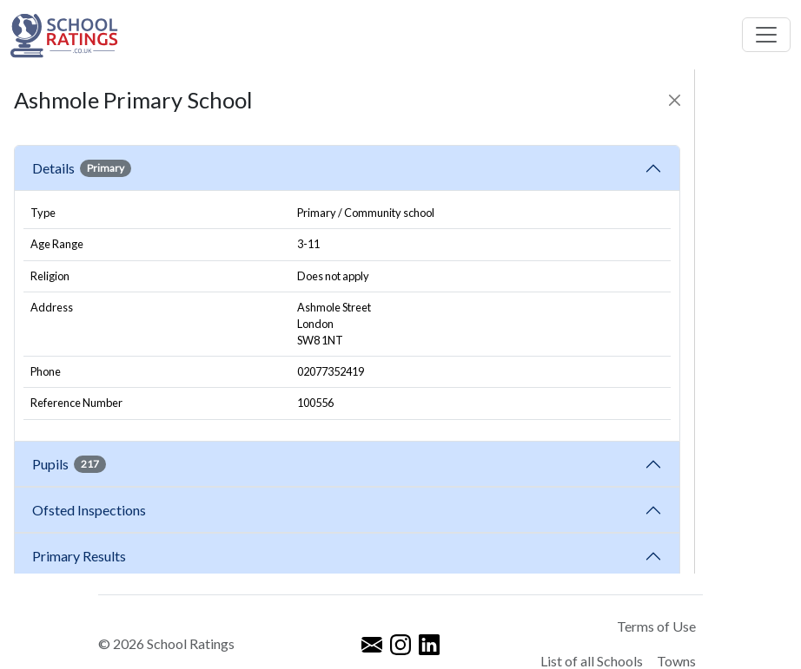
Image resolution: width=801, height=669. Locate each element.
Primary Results (79, 556)
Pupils (69, 464)
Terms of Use (656, 626)
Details (81, 168)
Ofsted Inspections (91, 510)
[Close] (674, 100)
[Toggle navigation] (766, 34)
